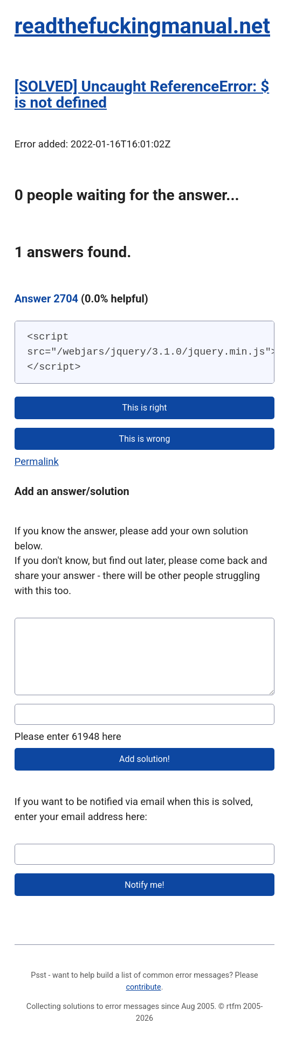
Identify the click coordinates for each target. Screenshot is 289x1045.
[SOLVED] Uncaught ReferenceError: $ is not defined (142, 94)
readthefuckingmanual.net (142, 26)
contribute (143, 987)
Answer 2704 (46, 298)
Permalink (37, 461)
